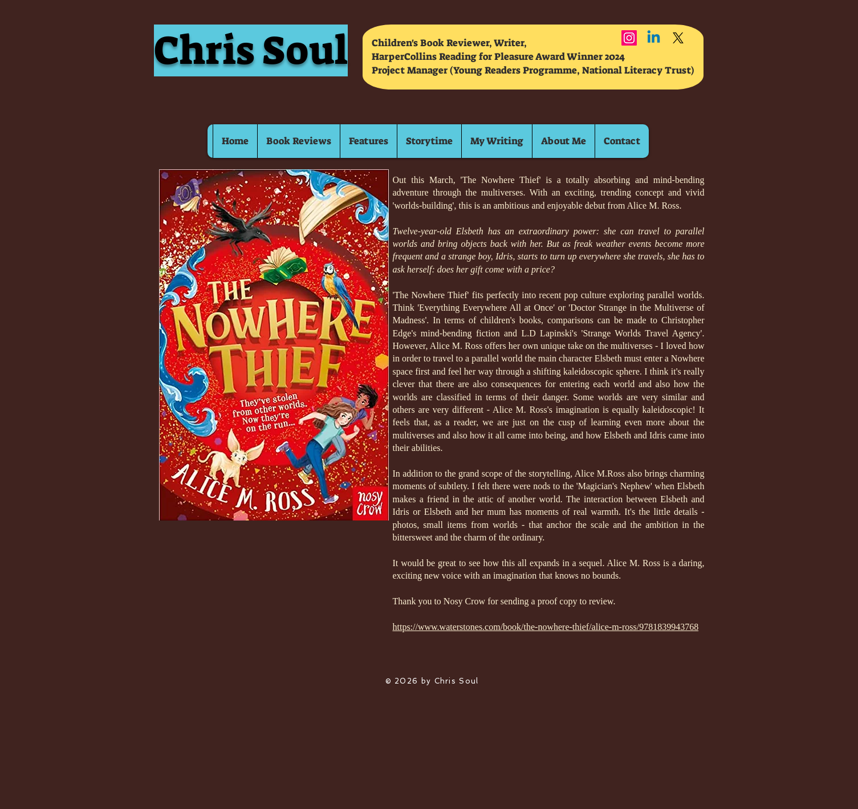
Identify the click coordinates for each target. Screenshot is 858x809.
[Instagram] (629, 38)
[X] (678, 38)
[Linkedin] (653, 38)
